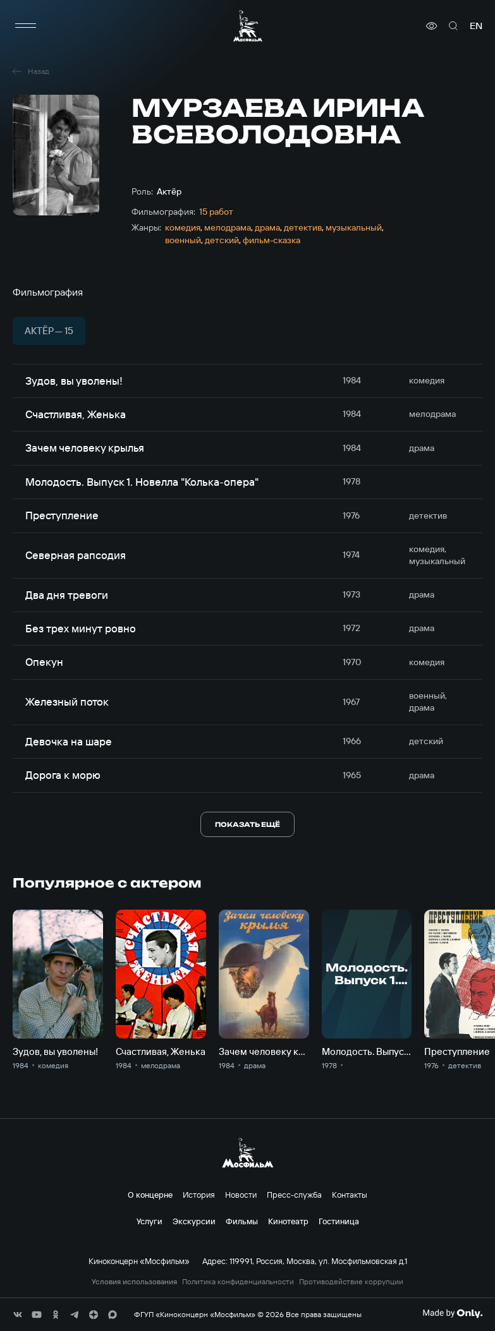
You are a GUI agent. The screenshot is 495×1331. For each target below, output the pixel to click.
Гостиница (339, 1221)
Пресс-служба (294, 1194)
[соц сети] (18, 1315)
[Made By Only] (452, 1313)
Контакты (349, 1194)
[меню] (25, 26)
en (476, 26)
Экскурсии (194, 1221)
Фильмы (242, 1221)
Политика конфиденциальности (238, 1281)
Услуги (149, 1221)
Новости (241, 1194)
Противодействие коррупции (351, 1281)
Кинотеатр (288, 1221)
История (199, 1194)
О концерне (150, 1194)
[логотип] (247, 25)
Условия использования (134, 1281)
